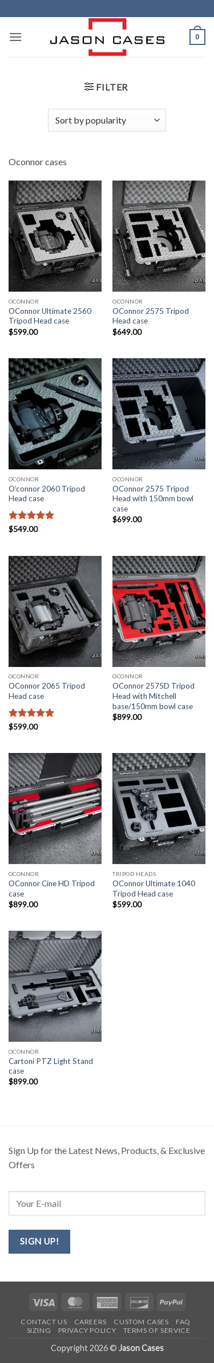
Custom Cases (141, 1321)
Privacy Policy (87, 1330)
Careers (90, 1321)
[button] (15, 37)
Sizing (39, 1330)
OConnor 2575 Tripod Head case (150, 316)
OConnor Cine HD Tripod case (52, 888)
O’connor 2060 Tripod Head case (47, 494)
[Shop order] (106, 120)
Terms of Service (157, 1330)
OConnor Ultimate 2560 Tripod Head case (50, 316)
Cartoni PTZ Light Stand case (51, 1066)
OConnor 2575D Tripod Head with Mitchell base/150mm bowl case (153, 695)
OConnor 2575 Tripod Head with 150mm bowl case (152, 498)
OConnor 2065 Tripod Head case (47, 691)
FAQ (183, 1321)
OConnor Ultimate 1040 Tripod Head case (153, 888)
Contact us (44, 1321)
